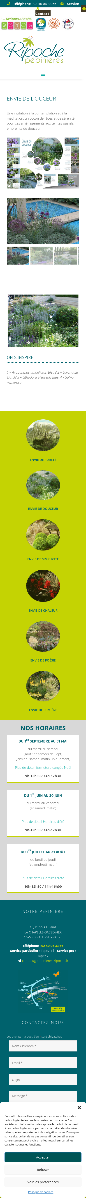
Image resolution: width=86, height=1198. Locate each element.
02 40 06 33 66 (52, 946)
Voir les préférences (43, 1182)
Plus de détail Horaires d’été (43, 821)
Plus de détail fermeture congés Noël (43, 767)
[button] (79, 1107)
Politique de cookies (40, 1192)
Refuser (43, 1169)
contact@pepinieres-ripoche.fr (45, 961)
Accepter (43, 1157)
